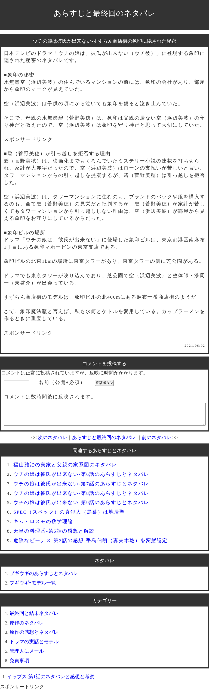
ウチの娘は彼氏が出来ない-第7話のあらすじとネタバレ (81, 487)
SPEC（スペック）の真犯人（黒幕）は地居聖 (69, 516)
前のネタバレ (156, 441)
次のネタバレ (52, 441)
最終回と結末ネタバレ (34, 617)
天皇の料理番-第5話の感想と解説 (54, 535)
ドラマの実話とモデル (34, 645)
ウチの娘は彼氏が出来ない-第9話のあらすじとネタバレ (81, 506)
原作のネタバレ (27, 627)
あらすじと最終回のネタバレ (104, 13)
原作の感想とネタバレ (34, 636)
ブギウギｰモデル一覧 (33, 587)
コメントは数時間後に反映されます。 (50, 396)
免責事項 (19, 664)
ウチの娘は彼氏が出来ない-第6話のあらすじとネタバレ (81, 478)
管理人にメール (27, 655)
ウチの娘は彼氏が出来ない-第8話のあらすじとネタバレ (81, 497)
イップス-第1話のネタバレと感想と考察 (50, 680)
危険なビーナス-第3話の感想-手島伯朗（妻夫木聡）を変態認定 (90, 544)
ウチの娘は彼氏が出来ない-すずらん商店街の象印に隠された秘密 (104, 41)
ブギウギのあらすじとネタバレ (44, 577)
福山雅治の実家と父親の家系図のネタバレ (65, 468)
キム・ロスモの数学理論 (43, 525)
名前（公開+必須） (62, 382)
